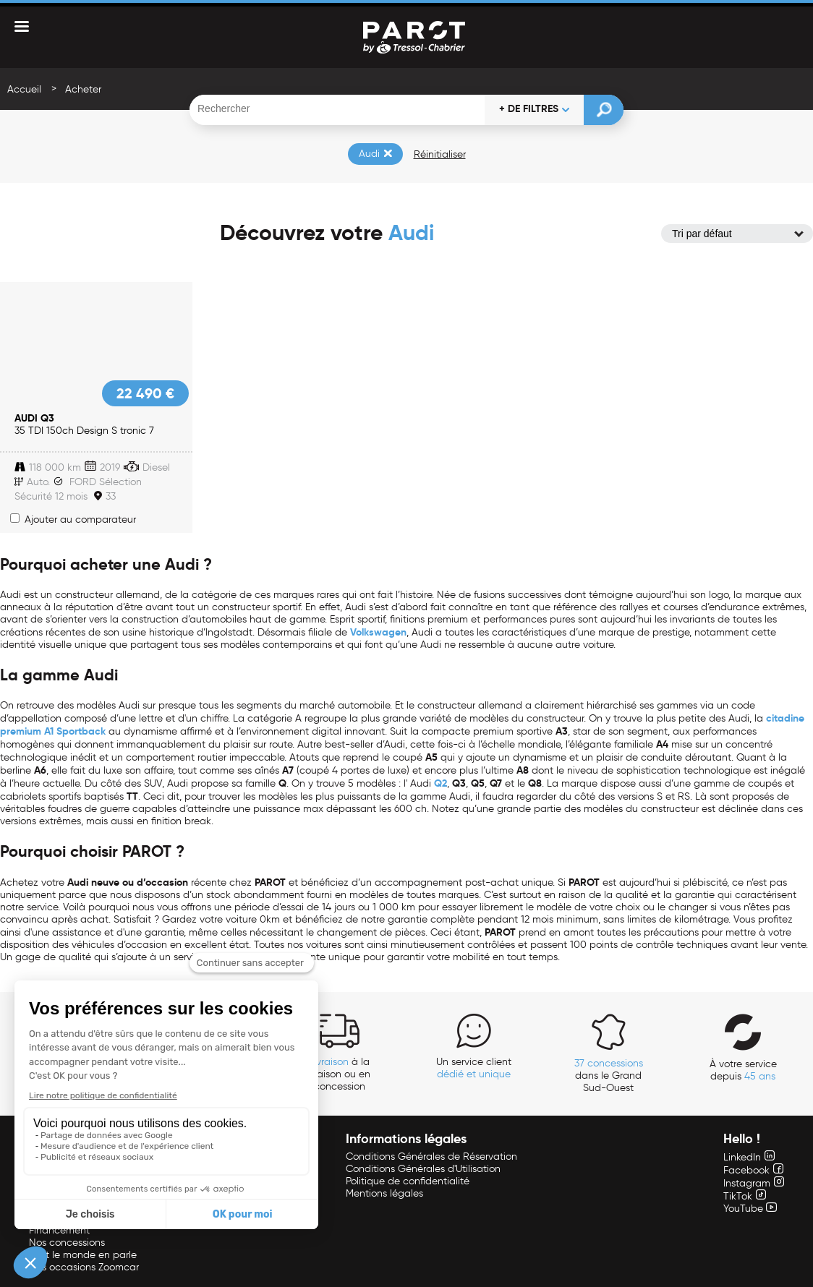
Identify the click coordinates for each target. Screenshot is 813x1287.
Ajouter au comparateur (73, 519)
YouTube (750, 1208)
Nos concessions (67, 1242)
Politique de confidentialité (407, 1181)
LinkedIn (749, 1157)
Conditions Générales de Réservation (431, 1156)
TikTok (744, 1196)
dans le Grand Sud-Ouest (608, 1075)
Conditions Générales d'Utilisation (423, 1169)
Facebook (753, 1170)
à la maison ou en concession (339, 1074)
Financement (59, 1230)
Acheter (83, 89)
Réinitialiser (440, 154)
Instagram (753, 1183)
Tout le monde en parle (83, 1255)
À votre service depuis (743, 1070)
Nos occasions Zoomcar (84, 1267)
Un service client (473, 1068)
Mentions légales (384, 1193)
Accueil (24, 89)
